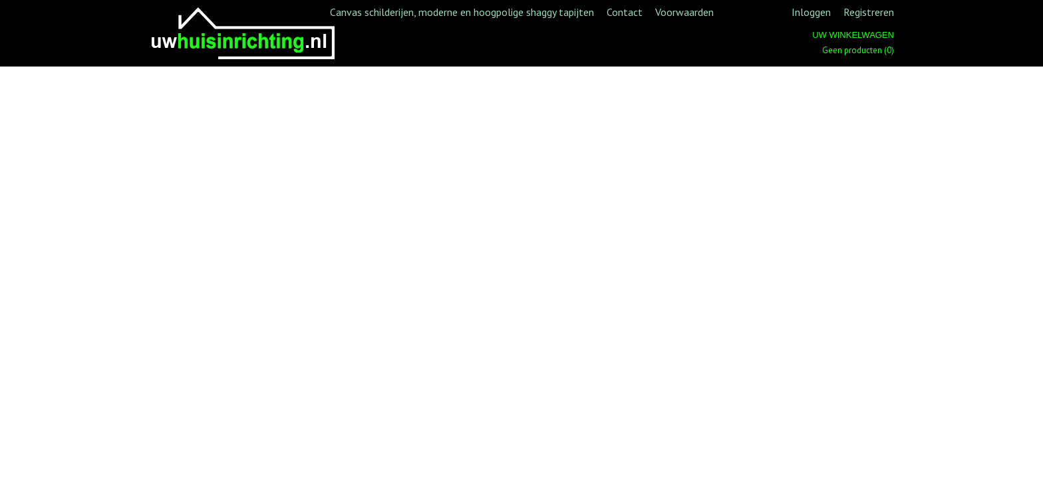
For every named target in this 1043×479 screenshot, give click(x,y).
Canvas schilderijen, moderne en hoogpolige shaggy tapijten (462, 12)
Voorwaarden (684, 12)
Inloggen (811, 12)
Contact (625, 12)
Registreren (868, 12)
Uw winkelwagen (853, 35)
